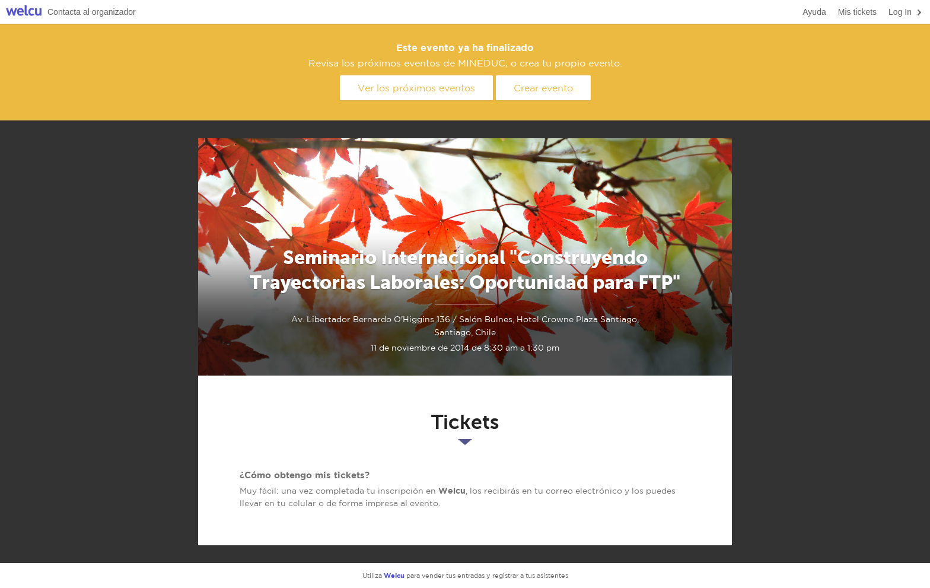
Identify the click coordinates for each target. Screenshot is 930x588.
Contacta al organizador (91, 12)
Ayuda (814, 12)
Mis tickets (857, 12)
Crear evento (543, 87)
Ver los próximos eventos (416, 87)
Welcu (24, 12)
